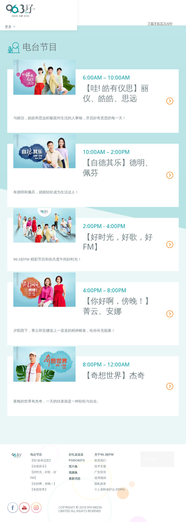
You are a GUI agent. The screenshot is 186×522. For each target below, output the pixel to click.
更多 (26, 27)
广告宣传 (100, 472)
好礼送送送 (76, 454)
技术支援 (100, 466)
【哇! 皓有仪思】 (41, 460)
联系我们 (100, 460)
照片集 (73, 466)
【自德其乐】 (39, 466)
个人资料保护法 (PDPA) (109, 489)
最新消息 (74, 477)
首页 (8, 27)
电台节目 (36, 454)
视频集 (73, 472)
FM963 (150, 459)
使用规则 (100, 477)
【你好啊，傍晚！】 (43, 483)
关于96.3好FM (104, 454)
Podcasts (77, 460)
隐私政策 (100, 483)
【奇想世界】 (39, 489)
